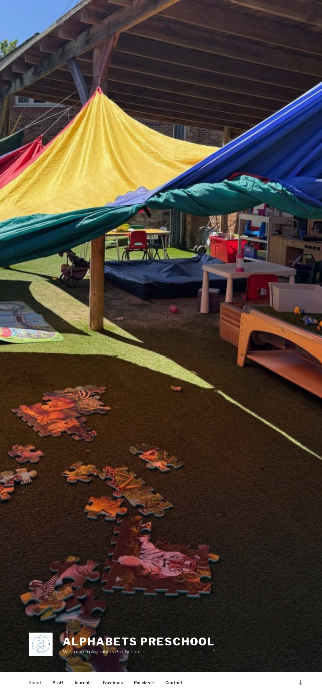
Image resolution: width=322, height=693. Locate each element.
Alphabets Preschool (139, 641)
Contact (173, 682)
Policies (145, 682)
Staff (58, 682)
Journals (83, 682)
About (34, 682)
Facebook (113, 682)
